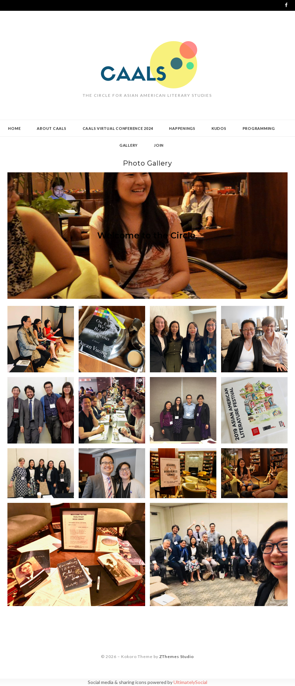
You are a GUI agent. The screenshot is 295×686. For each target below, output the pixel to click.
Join (159, 145)
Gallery (128, 145)
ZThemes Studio (176, 656)
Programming (259, 128)
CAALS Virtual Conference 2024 (118, 128)
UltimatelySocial (190, 682)
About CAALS (51, 128)
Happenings (182, 128)
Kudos (219, 128)
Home (14, 128)
